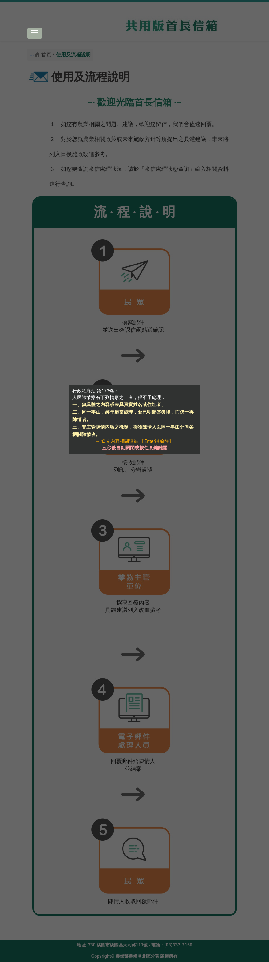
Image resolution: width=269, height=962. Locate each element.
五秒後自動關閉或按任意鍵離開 (134, 448)
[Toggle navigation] (34, 33)
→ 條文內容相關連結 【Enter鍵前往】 (134, 441)
